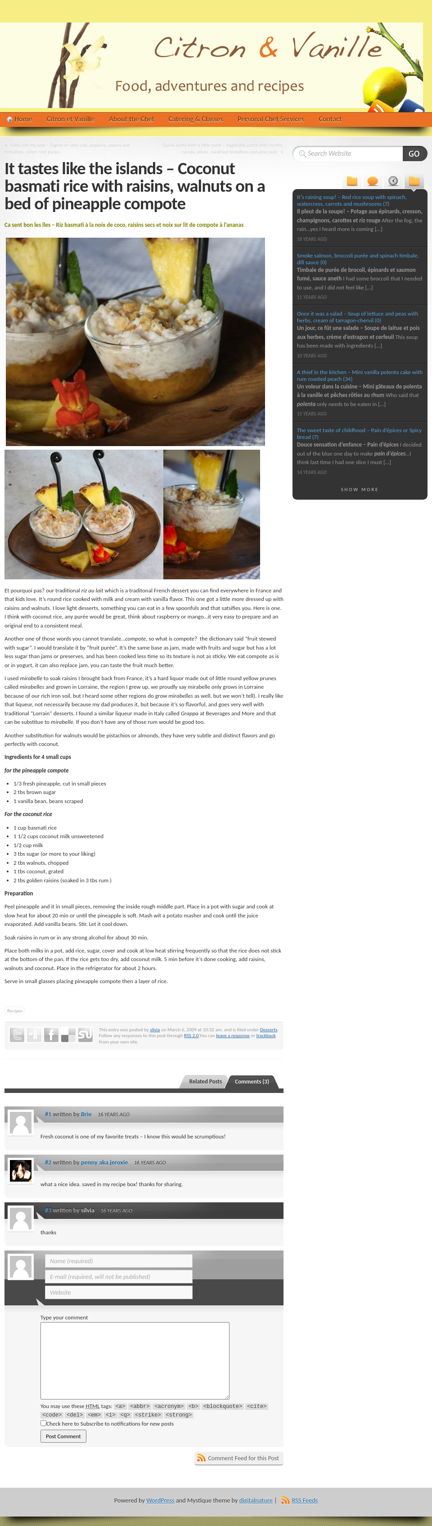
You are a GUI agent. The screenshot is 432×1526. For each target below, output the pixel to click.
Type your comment (64, 1317)
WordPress (160, 1500)
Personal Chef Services (271, 119)
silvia (155, 1029)
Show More (360, 489)
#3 (48, 1210)
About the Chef (131, 119)
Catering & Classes (196, 119)
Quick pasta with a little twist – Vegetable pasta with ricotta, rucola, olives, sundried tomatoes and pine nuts (223, 148)
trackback (265, 1035)
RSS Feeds (305, 1500)
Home (23, 119)
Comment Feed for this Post (243, 1458)
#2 (48, 1162)
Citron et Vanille (70, 119)
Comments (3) (252, 1081)
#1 (48, 1114)
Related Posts (205, 1081)
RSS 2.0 (191, 1035)
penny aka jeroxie (104, 1162)
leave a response (233, 1035)
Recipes (14, 1010)
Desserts (268, 1029)
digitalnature (256, 1500)
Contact (330, 119)
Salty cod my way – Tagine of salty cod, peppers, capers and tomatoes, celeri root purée (67, 148)
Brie (86, 1114)
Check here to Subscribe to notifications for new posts (107, 1423)
